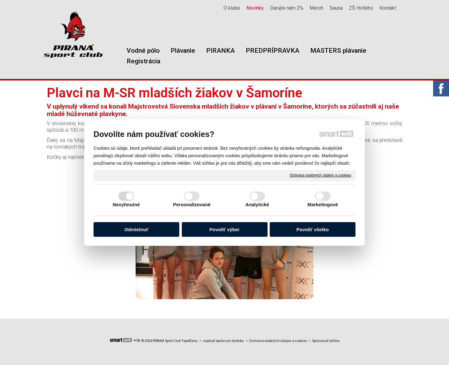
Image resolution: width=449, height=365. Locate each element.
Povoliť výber (224, 229)
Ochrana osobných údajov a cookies (320, 175)
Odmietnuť (136, 229)
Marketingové (322, 204)
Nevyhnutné (126, 204)
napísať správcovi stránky (223, 340)
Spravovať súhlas (326, 340)
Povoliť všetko (313, 229)
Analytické (257, 204)
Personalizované (191, 204)
